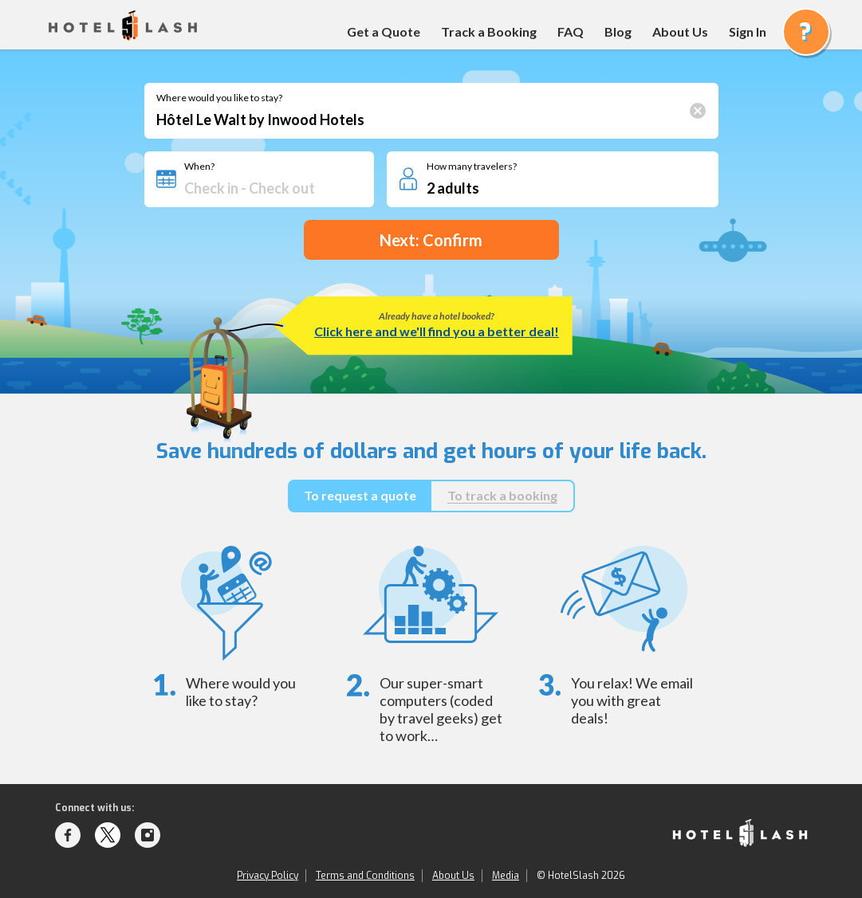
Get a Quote (383, 31)
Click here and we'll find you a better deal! (436, 331)
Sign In (747, 31)
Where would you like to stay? (219, 98)
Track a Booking (489, 31)
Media (505, 875)
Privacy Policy (267, 875)
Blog (618, 31)
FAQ (570, 31)
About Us (680, 31)
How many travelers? (472, 166)
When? (199, 166)
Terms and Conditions (365, 875)
